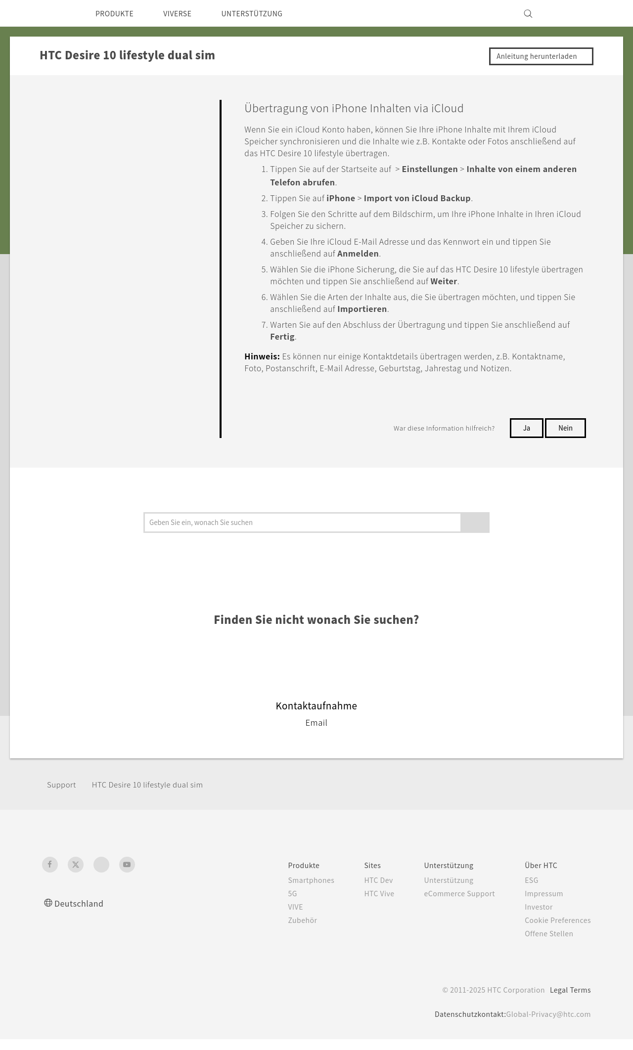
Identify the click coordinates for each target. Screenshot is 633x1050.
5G (272, 904)
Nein (565, 438)
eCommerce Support (450, 904)
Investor (533, 917)
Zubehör (284, 930)
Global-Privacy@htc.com (545, 1024)
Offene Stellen (545, 944)
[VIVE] (577, 13)
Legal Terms (568, 1000)
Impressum (539, 904)
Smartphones (293, 890)
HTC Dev (364, 890)
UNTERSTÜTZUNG (267, 13)
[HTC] (54, 13)
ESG (526, 890)
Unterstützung (438, 890)
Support (63, 795)
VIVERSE (186, 13)
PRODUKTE (117, 13)
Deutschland (81, 914)
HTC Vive (364, 904)
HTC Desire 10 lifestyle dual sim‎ (154, 795)
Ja (525, 438)
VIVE (277, 917)
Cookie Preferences (554, 930)
